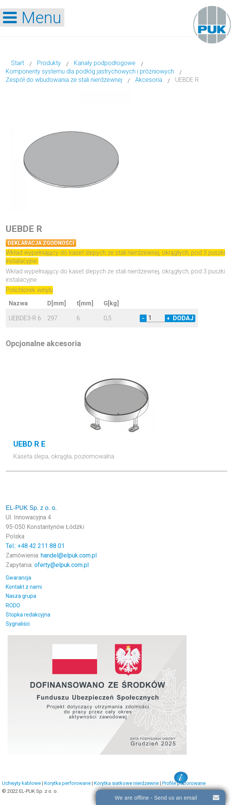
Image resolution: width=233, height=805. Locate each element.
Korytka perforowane (67, 783)
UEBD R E (29, 444)
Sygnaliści (18, 624)
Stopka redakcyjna (28, 615)
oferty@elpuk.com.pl (61, 565)
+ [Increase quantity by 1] (168, 318)
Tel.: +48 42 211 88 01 (35, 545)
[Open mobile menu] (32, 17)
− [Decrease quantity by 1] (143, 318)
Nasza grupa (21, 596)
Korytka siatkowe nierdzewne (126, 783)
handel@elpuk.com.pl (69, 555)
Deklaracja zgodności (41, 243)
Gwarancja (18, 578)
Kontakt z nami (24, 587)
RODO (13, 605)
